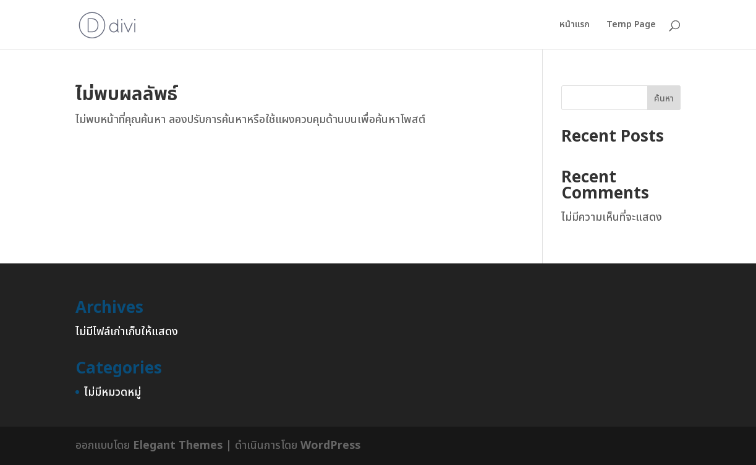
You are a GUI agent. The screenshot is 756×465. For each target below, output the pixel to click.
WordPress (330, 445)
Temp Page (631, 25)
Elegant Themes (178, 445)
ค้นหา (664, 98)
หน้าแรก (574, 25)
